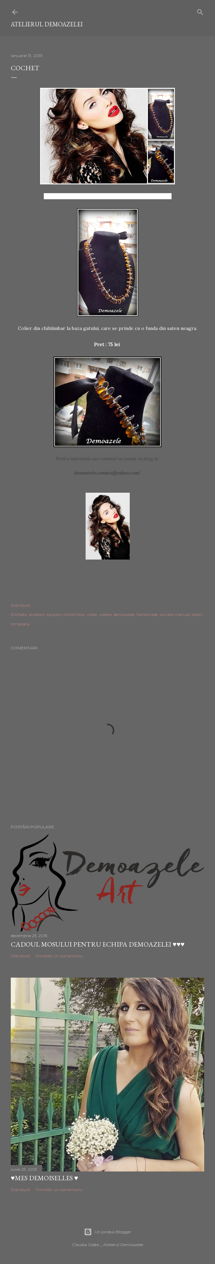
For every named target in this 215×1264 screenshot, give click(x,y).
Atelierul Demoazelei (47, 24)
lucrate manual (175, 614)
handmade (147, 614)
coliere (105, 614)
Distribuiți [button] (20, 605)
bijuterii (54, 614)
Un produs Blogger (107, 1232)
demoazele (124, 614)
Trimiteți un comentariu (59, 955)
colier (92, 614)
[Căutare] (200, 10)
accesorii (37, 614)
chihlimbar (74, 614)
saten (197, 614)
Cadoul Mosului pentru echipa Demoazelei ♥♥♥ (98, 944)
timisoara (20, 623)
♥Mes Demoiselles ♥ (44, 1177)
